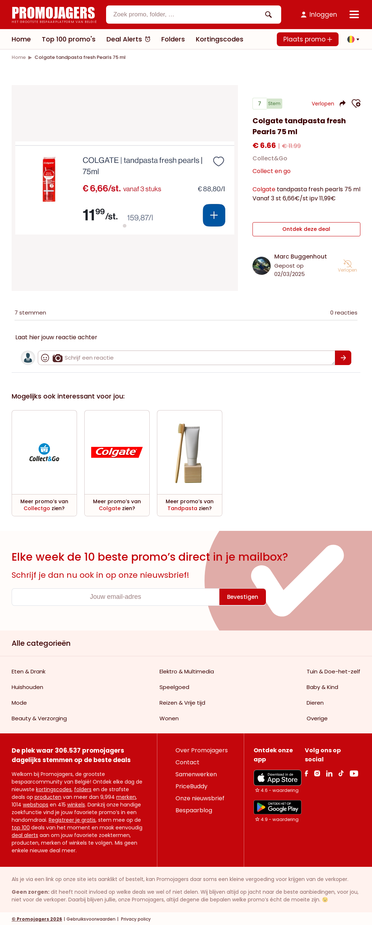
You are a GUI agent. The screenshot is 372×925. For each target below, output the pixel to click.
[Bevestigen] (343, 356)
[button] (351, 39)
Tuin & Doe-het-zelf (333, 670)
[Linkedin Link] (329, 772)
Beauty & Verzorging (39, 717)
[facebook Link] (306, 772)
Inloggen (323, 14)
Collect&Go (269, 161)
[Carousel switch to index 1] (124, 225)
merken (126, 796)
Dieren (315, 701)
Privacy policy (135, 918)
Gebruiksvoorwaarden (91, 918)
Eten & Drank (28, 670)
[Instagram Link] (317, 772)
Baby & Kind (322, 686)
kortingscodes (54, 788)
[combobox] (193, 14)
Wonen (169, 717)
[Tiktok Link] (341, 772)
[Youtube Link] (353, 772)
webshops (35, 803)
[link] (19, 57)
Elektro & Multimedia (186, 670)
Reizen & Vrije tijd (182, 701)
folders (83, 788)
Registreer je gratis (72, 818)
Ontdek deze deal (306, 230)
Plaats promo (307, 39)
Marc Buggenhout (300, 255)
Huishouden (27, 686)
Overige (317, 717)
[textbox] (187, 14)
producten (48, 796)
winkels (76, 803)
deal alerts (25, 834)
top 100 (21, 826)
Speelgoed (174, 686)
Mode (19, 701)
